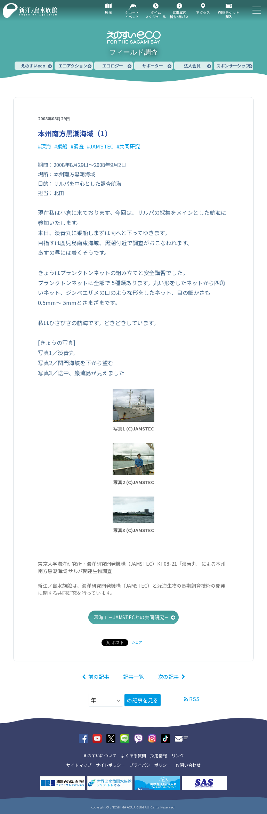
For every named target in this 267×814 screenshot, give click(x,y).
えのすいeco (33, 65)
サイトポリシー (110, 765)
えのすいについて (99, 755)
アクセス (203, 12)
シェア (137, 642)
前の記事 (98, 676)
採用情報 (158, 755)
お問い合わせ (188, 765)
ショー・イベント (132, 14)
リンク (177, 755)
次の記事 (168, 676)
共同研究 (129, 146)
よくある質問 (133, 755)
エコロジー (112, 65)
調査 (78, 146)
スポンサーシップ (233, 65)
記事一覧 (133, 676)
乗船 (62, 146)
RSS (194, 698)
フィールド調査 (133, 52)
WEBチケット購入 (228, 14)
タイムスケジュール (155, 14)
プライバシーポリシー (150, 765)
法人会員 (192, 65)
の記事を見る (142, 700)
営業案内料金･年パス (179, 14)
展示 (108, 12)
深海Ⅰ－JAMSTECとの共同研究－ (131, 617)
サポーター (152, 65)
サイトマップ (78, 765)
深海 (46, 146)
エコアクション (72, 65)
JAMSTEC (101, 146)
